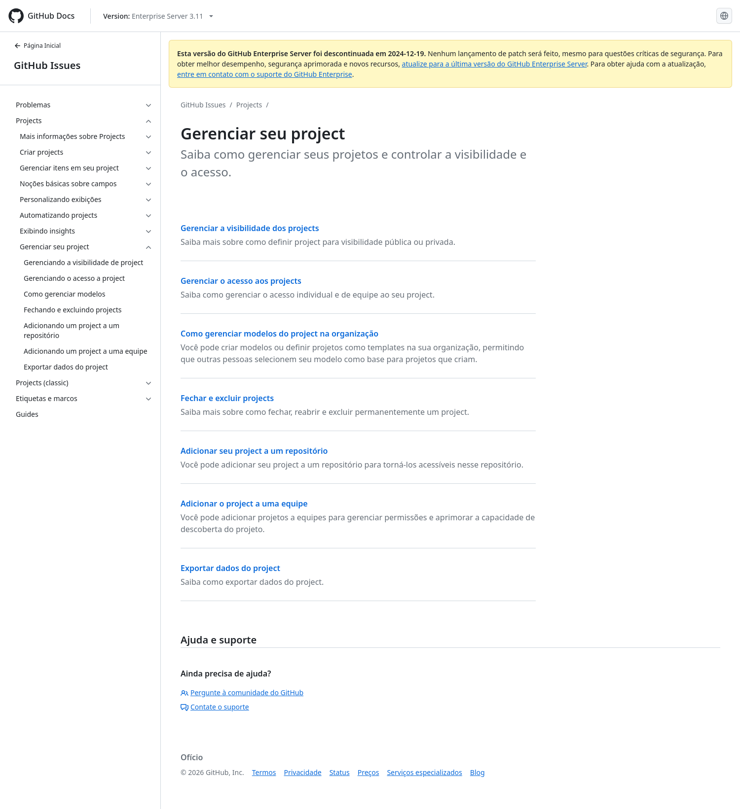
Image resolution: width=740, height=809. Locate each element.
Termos (264, 772)
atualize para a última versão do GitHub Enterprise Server (494, 63)
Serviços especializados (424, 772)
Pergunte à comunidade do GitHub (242, 692)
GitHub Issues (47, 65)
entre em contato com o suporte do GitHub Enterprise (264, 74)
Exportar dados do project (230, 568)
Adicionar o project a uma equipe (244, 503)
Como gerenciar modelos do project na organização (279, 333)
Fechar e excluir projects (227, 398)
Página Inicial (37, 45)
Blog (477, 772)
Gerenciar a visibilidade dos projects (250, 228)
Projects (249, 104)
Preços (368, 772)
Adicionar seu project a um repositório (254, 450)
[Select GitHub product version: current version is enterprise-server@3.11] (158, 16)
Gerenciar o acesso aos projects (241, 280)
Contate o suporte (215, 706)
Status (340, 772)
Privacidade (303, 772)
